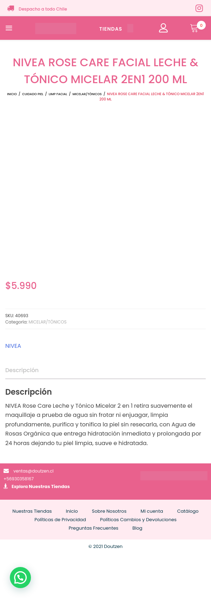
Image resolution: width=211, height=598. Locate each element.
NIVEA (13, 346)
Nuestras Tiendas (49, 486)
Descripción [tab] (22, 370)
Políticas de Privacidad (60, 519)
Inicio (12, 94)
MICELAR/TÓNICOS (87, 94)
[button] (20, 577)
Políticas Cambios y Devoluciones (138, 519)
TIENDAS (116, 28)
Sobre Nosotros (109, 511)
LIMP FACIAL (58, 94)
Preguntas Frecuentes (93, 528)
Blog (137, 528)
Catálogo (188, 511)
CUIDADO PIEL (32, 94)
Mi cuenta (152, 511)
